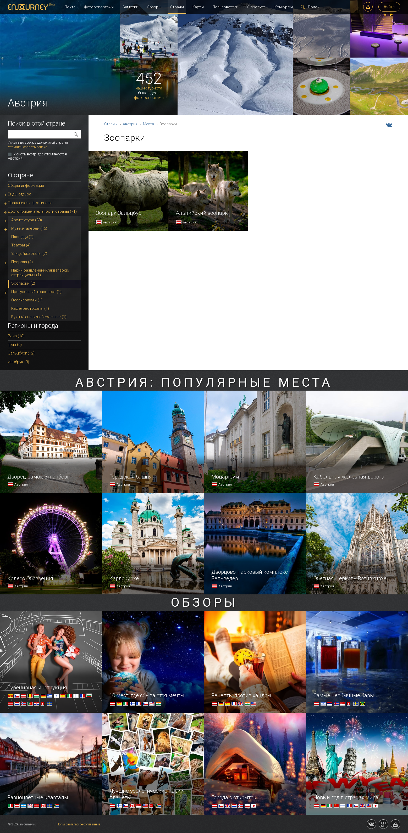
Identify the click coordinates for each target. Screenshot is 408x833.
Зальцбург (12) (21, 353)
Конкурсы (283, 7)
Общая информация (26, 185)
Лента (69, 7)
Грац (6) (15, 344)
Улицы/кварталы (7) (29, 253)
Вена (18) (16, 336)
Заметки (130, 7)
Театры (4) (21, 245)
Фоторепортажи (99, 7)
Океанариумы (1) (26, 300)
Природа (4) (22, 262)
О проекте (256, 7)
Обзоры (154, 7)
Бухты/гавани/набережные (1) (39, 316)
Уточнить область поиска (27, 147)
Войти (389, 6)
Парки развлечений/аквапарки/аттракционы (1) (40, 272)
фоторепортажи (149, 98)
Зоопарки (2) (23, 283)
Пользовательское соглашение (78, 824)
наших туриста (149, 88)
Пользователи (225, 7)
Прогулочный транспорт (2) (36, 291)
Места (148, 124)
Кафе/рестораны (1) (30, 308)
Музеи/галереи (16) (29, 228)
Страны (177, 7)
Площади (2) (22, 236)
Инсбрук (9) (18, 361)
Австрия (130, 124)
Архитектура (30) (26, 220)
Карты (198, 7)
